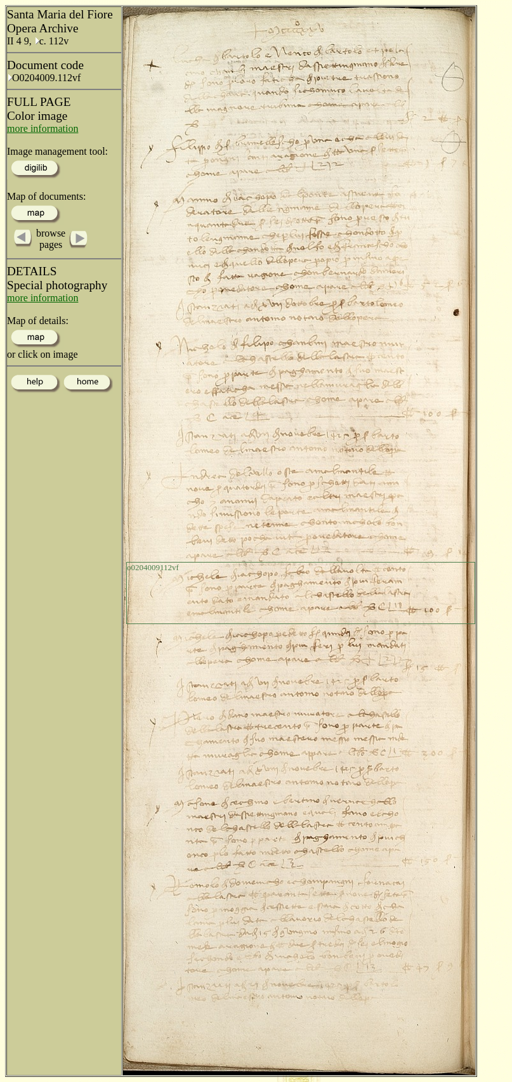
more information (42, 128)
